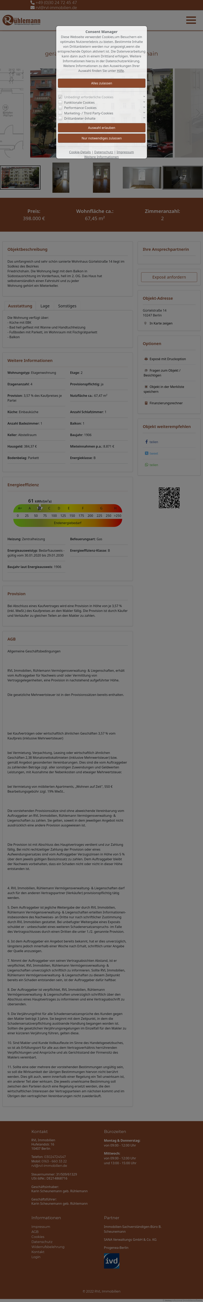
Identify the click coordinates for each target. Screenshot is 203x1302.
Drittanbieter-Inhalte (80, 118)
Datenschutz (103, 152)
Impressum (125, 152)
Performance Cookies (80, 108)
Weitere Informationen (101, 157)
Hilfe (120, 70)
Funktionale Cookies (79, 102)
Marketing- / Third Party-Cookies (88, 113)
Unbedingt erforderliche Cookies (88, 97)
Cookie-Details (80, 152)
